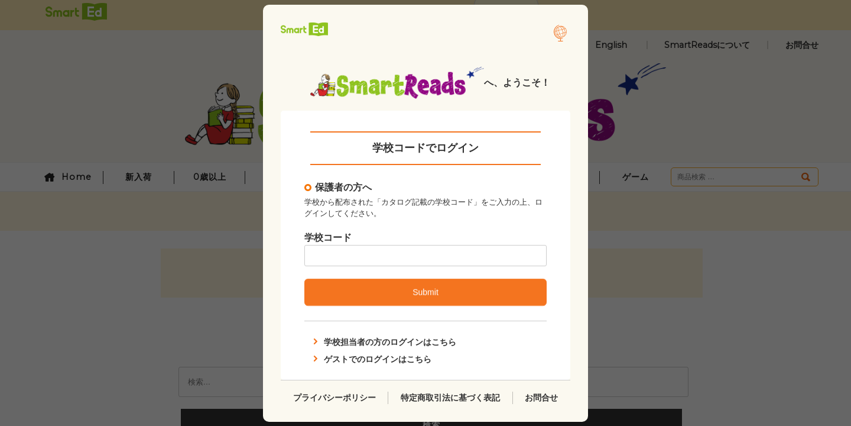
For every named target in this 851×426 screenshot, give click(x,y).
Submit (425, 292)
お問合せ (541, 397)
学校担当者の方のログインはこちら (383, 342)
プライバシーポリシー (334, 397)
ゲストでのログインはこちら (371, 358)
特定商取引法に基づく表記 (450, 397)
